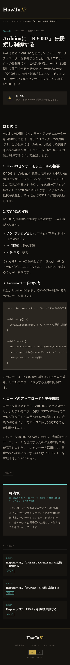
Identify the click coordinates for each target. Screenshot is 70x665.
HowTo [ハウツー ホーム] (14, 9)
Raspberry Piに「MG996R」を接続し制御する (32, 587)
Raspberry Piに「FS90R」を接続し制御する (31, 609)
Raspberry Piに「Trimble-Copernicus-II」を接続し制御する (34, 564)
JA (32, 652)
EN (39, 652)
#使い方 (8, 473)
